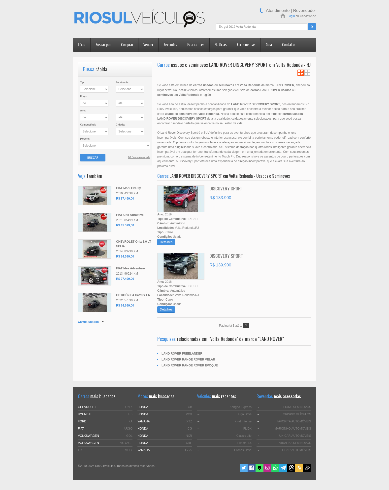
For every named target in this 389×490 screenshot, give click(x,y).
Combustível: (88, 124)
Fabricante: (122, 82)
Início (81, 45)
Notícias (221, 45)
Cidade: (120, 124)
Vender (148, 45)
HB (130, 414)
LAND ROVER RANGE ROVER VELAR (188, 359)
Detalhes (166, 242)
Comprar (127, 45)
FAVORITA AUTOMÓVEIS (294, 421)
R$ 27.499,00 (125, 279)
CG (190, 428)
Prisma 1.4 (244, 443)
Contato (288, 45)
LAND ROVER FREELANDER (182, 353)
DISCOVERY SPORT (226, 188)
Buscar (92, 157)
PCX (189, 414)
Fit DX (247, 428)
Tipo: (83, 82)
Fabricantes (195, 45)
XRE (189, 443)
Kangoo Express (241, 407)
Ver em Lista (300, 73)
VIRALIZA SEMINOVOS (295, 443)
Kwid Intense (243, 421)
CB (190, 407)
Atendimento (278, 10)
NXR (189, 436)
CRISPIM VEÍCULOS (297, 414)
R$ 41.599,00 (125, 225)
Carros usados (88, 322)
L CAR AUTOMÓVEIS (296, 450)
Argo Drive (244, 414)
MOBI (128, 450)
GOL (129, 436)
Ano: (83, 110)
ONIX (128, 407)
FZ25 (188, 450)
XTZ (189, 421)
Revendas (170, 45)
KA (130, 421)
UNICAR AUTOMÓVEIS (295, 436)
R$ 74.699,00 (125, 305)
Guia (269, 45)
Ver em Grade (307, 73)
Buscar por (103, 45)
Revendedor (304, 10)
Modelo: (85, 138)
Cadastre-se (308, 16)
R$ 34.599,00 (125, 256)
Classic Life (244, 436)
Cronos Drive (243, 450)
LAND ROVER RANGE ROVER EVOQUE (190, 365)
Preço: (84, 96)
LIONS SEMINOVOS (297, 407)
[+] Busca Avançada (139, 157)
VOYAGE (126, 443)
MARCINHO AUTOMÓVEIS (292, 428)
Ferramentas (246, 45)
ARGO (128, 428)
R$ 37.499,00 (125, 198)
